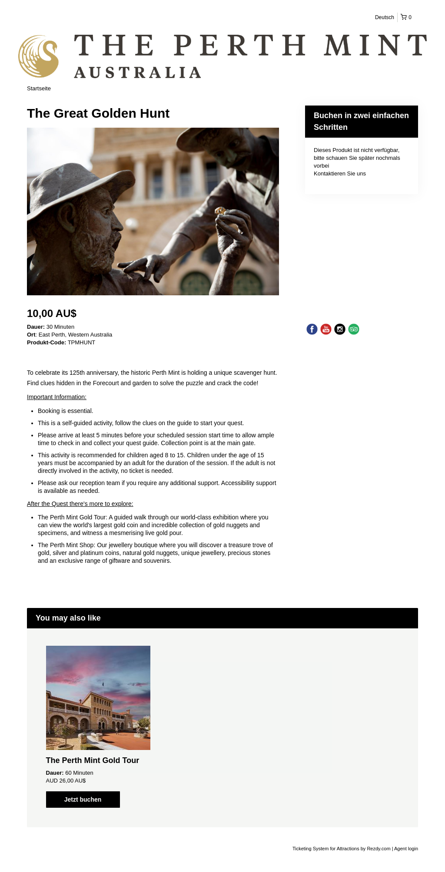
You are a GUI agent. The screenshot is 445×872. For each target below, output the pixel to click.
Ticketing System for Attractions (326, 848)
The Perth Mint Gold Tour (92, 760)
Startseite (39, 88)
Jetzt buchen (83, 799)
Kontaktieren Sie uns (340, 173)
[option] (98, 727)
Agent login (406, 848)
